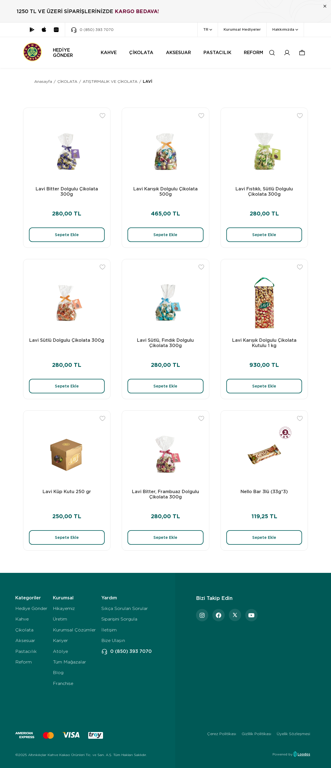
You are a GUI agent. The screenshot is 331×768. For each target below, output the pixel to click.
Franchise (63, 683)
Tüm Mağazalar (69, 662)
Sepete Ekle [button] (67, 234)
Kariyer (60, 640)
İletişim (109, 630)
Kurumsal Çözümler (74, 630)
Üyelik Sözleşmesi (293, 733)
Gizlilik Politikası (256, 733)
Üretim (60, 619)
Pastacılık (26, 651)
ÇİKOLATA (67, 81)
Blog (58, 672)
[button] (302, 53)
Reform (23, 662)
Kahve (22, 619)
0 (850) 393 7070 (126, 651)
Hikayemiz (64, 608)
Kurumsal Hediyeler (242, 29)
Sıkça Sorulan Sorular (124, 608)
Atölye (60, 651)
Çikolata (24, 630)
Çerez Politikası (221, 733)
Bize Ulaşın (113, 640)
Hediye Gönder (31, 608)
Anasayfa (43, 81)
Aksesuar (25, 640)
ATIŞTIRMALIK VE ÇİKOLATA (110, 81)
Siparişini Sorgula (119, 619)
